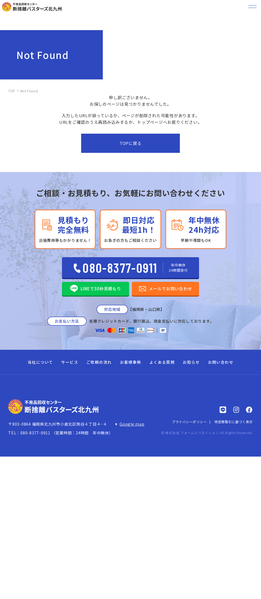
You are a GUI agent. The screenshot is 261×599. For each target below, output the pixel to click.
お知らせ (191, 362)
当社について (40, 362)
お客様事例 (130, 362)
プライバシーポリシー (189, 421)
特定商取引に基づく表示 (233, 421)
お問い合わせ (220, 362)
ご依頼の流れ (99, 362)
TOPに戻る (131, 143)
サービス (69, 362)
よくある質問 (162, 362)
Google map (132, 424)
